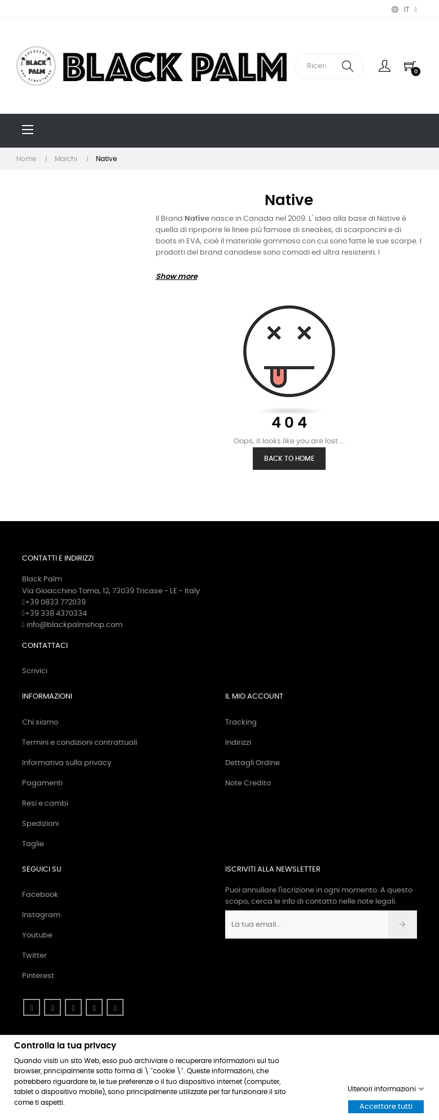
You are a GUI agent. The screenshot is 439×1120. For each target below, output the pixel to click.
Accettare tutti (385, 1106)
